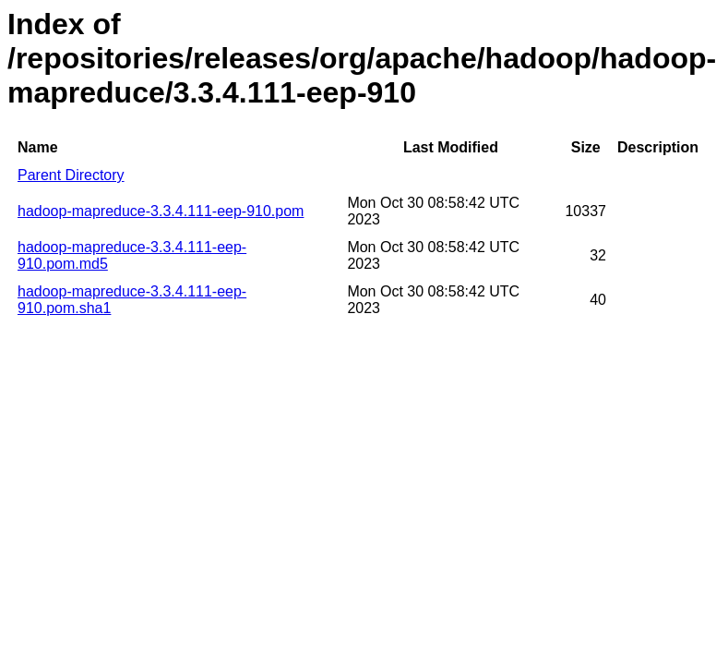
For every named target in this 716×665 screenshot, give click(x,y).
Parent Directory (71, 175)
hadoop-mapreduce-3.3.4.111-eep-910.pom (161, 211)
